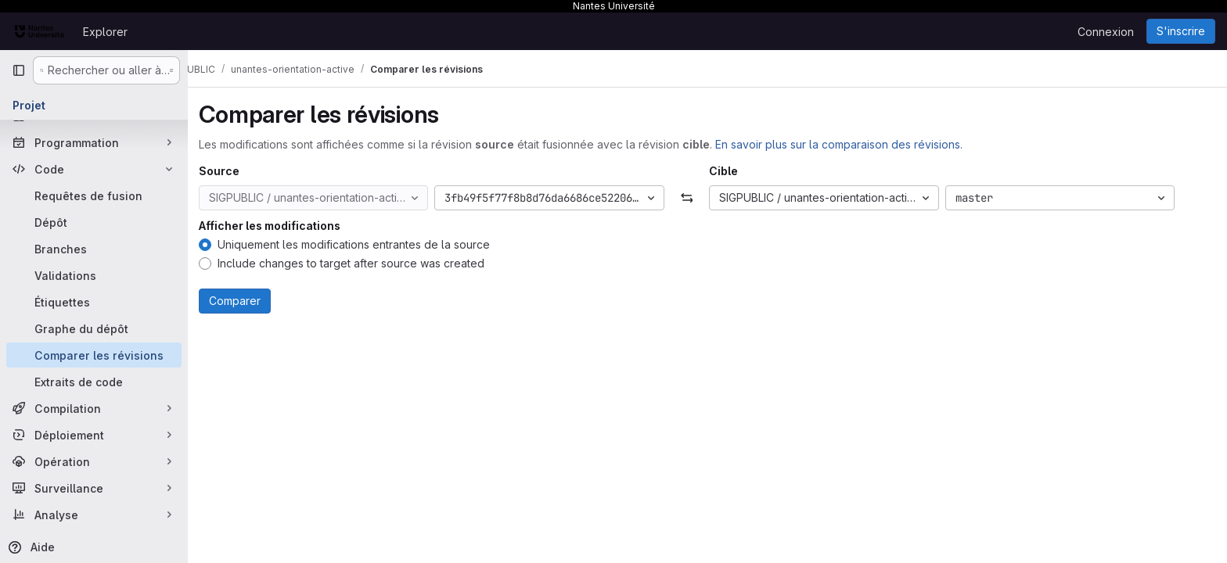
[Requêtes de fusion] (94, 195)
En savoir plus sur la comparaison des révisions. (859, 144)
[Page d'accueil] (39, 31)
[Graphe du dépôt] (94, 328)
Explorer (105, 31)
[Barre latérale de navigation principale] (18, 70)
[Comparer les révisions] (94, 355)
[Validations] (94, 275)
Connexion (1106, 31)
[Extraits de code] (94, 381)
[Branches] (94, 248)
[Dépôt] (94, 222)
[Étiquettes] (94, 301)
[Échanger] (707, 197)
